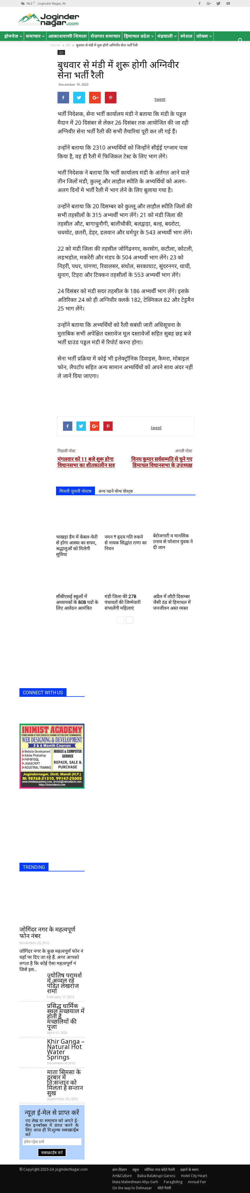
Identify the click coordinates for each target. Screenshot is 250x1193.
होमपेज (13, 36)
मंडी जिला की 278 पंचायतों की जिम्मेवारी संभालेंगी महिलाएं (123, 602)
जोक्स (204, 36)
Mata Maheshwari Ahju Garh (135, 1181)
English (14, 45)
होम (61, 52)
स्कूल (135, 1169)
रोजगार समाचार (105, 36)
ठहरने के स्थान (189, 1169)
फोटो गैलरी (164, 1187)
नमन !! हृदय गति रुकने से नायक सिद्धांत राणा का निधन (126, 542)
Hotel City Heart (194, 1175)
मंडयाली (167, 36)
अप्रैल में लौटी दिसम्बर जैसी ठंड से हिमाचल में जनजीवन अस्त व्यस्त (172, 602)
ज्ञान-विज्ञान (119, 1169)
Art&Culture (122, 1175)
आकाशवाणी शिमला (67, 36)
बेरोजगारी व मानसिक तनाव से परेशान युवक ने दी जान (173, 541)
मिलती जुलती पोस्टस (75, 491)
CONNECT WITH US (43, 692)
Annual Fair (197, 1181)
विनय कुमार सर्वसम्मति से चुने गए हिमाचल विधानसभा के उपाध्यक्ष (161, 462)
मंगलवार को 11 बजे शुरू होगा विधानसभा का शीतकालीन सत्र (86, 462)
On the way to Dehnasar (132, 1187)
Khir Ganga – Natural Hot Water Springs (65, 1049)
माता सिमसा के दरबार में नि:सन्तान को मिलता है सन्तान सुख (65, 1082)
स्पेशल (186, 36)
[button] (240, 41)
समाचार (35, 36)
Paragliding (173, 1181)
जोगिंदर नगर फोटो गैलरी (159, 1169)
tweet (160, 99)
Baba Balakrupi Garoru (156, 1175)
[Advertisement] (126, 396)
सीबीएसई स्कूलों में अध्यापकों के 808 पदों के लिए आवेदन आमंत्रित (77, 602)
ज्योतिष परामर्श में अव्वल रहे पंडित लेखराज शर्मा (64, 983)
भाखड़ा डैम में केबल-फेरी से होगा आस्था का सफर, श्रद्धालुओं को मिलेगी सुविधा (77, 545)
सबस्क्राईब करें (52, 1152)
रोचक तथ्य (38, 45)
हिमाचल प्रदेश (139, 36)
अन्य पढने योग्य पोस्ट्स (115, 491)
